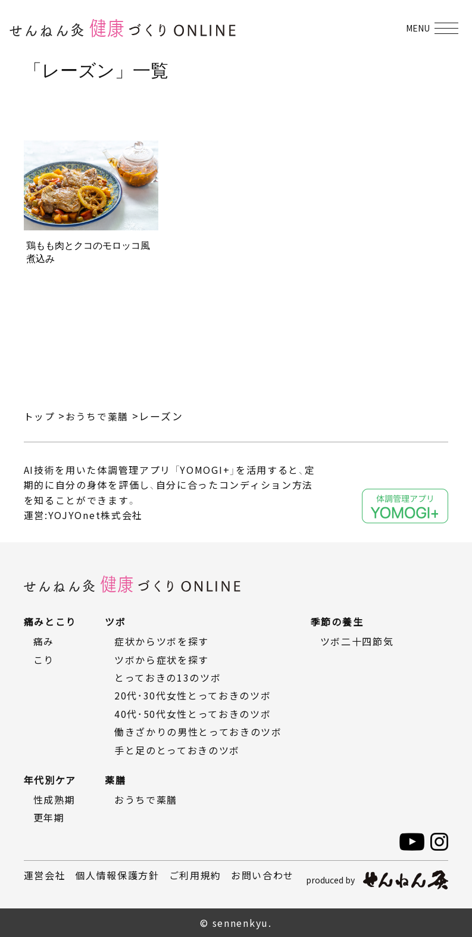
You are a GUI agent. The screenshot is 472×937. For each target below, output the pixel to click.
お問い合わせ (262, 875)
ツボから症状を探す (161, 659)
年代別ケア (50, 780)
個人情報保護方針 (117, 875)
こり (43, 659)
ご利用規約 (195, 875)
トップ (40, 415)
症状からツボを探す (161, 641)
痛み (43, 641)
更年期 (49, 817)
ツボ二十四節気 (357, 641)
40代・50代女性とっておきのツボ (192, 714)
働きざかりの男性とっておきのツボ (198, 731)
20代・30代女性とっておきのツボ (192, 695)
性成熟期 (54, 799)
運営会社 (45, 875)
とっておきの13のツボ (167, 677)
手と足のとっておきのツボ (177, 750)
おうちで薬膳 (100, 415)
